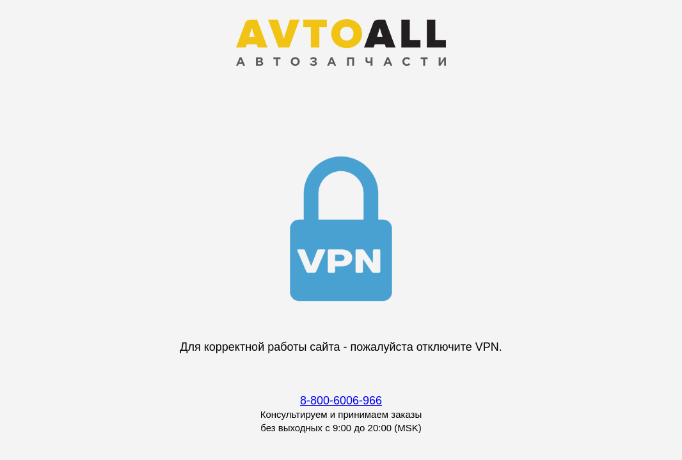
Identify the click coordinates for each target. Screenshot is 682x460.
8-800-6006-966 (341, 400)
